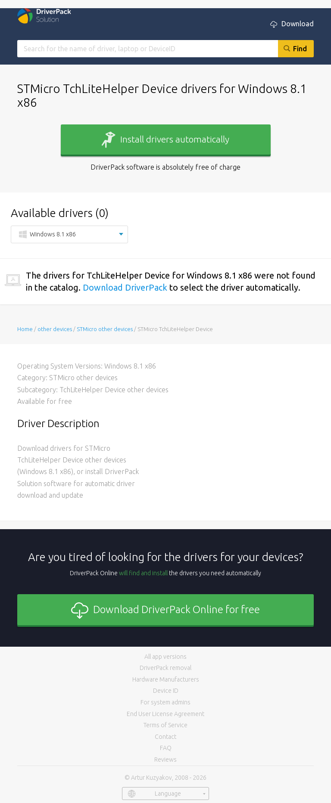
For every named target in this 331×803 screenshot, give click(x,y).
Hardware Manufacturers (165, 679)
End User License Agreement (165, 713)
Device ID (165, 690)
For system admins (165, 702)
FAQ (166, 747)
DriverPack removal (165, 667)
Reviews (165, 759)
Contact (165, 736)
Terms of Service (165, 725)
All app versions (165, 656)
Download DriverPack (125, 287)
